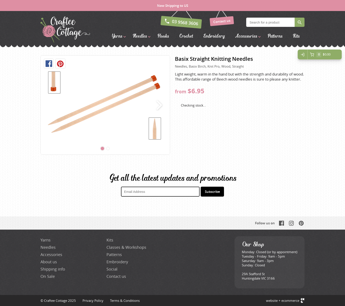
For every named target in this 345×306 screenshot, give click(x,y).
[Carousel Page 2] (108, 148)
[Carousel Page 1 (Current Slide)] (103, 149)
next (158, 105)
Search (300, 22)
